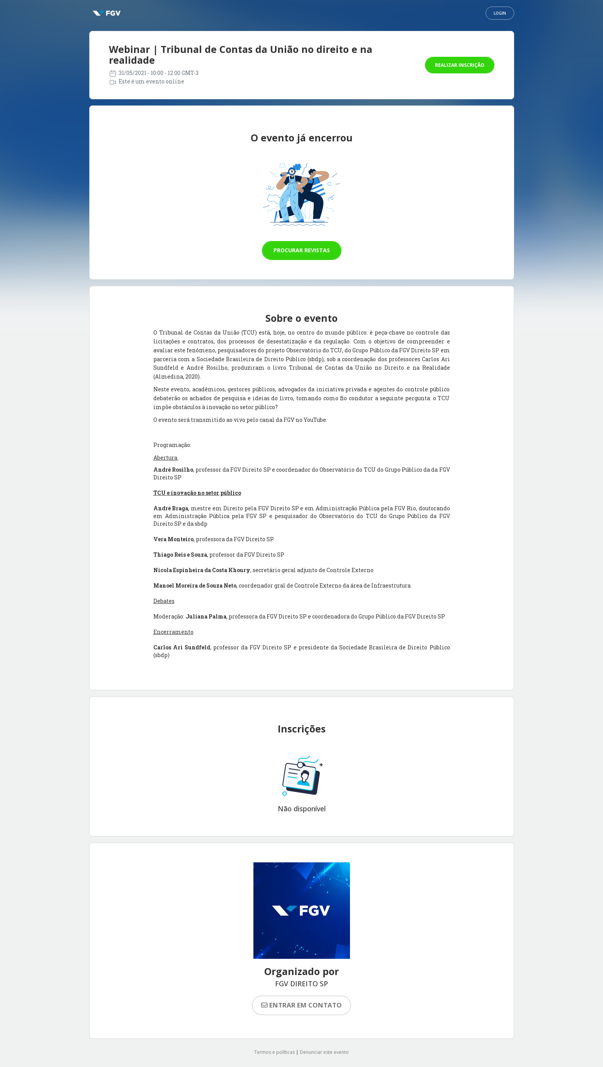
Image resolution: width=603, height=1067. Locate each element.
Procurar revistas (301, 250)
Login (500, 13)
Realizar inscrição (459, 65)
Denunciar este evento (324, 1052)
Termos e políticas (274, 1052)
